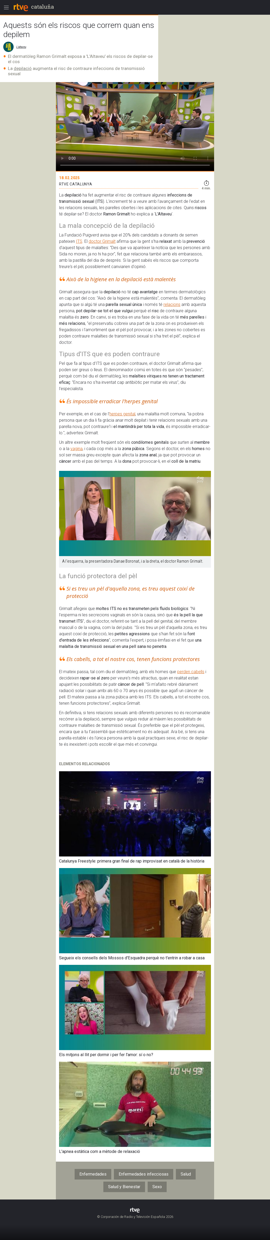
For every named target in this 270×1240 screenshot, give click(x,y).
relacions (171, 304)
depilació (23, 68)
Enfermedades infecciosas (143, 1174)
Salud (186, 1174)
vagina (76, 448)
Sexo (157, 1186)
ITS (79, 241)
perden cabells (190, 671)
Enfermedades (93, 1174)
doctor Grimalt (102, 241)
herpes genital (122, 413)
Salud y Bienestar (124, 1186)
